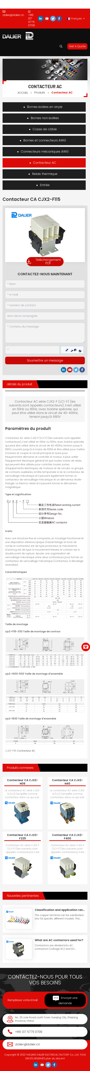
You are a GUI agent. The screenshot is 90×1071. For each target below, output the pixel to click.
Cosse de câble (45, 129)
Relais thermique (44, 174)
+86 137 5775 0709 (31, 18)
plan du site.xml (55, 1058)
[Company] (45, 316)
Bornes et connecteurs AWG (44, 140)
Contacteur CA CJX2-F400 (67, 836)
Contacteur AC (62, 93)
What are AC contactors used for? (59, 940)
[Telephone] (45, 305)
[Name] (45, 284)
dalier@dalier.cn (13, 13)
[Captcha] (32, 350)
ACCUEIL (22, 93)
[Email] (45, 295)
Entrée (45, 185)
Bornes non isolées (45, 118)
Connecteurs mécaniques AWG (45, 151)
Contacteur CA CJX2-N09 (22, 782)
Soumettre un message (45, 360)
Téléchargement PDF (44, 261)
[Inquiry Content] (45, 333)
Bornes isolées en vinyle (44, 107)
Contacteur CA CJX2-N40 (67, 782)
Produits (39, 93)
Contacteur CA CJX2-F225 (22, 836)
